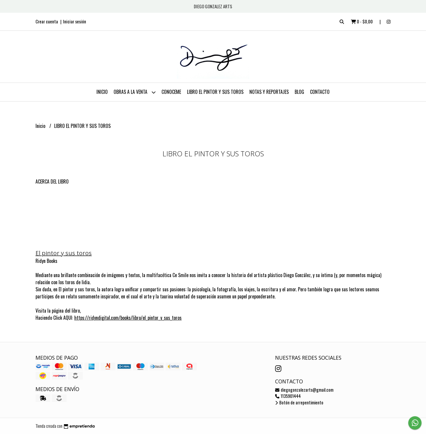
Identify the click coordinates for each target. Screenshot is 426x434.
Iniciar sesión (74, 21)
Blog (299, 91)
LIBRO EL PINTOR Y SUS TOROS (215, 91)
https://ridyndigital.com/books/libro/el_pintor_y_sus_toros (128, 317)
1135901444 (288, 396)
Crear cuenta (47, 21)
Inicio (102, 91)
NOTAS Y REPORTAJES (269, 91)
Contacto (320, 91)
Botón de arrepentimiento (299, 402)
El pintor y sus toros (64, 253)
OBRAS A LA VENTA (135, 92)
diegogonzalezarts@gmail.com (304, 390)
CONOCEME (171, 91)
